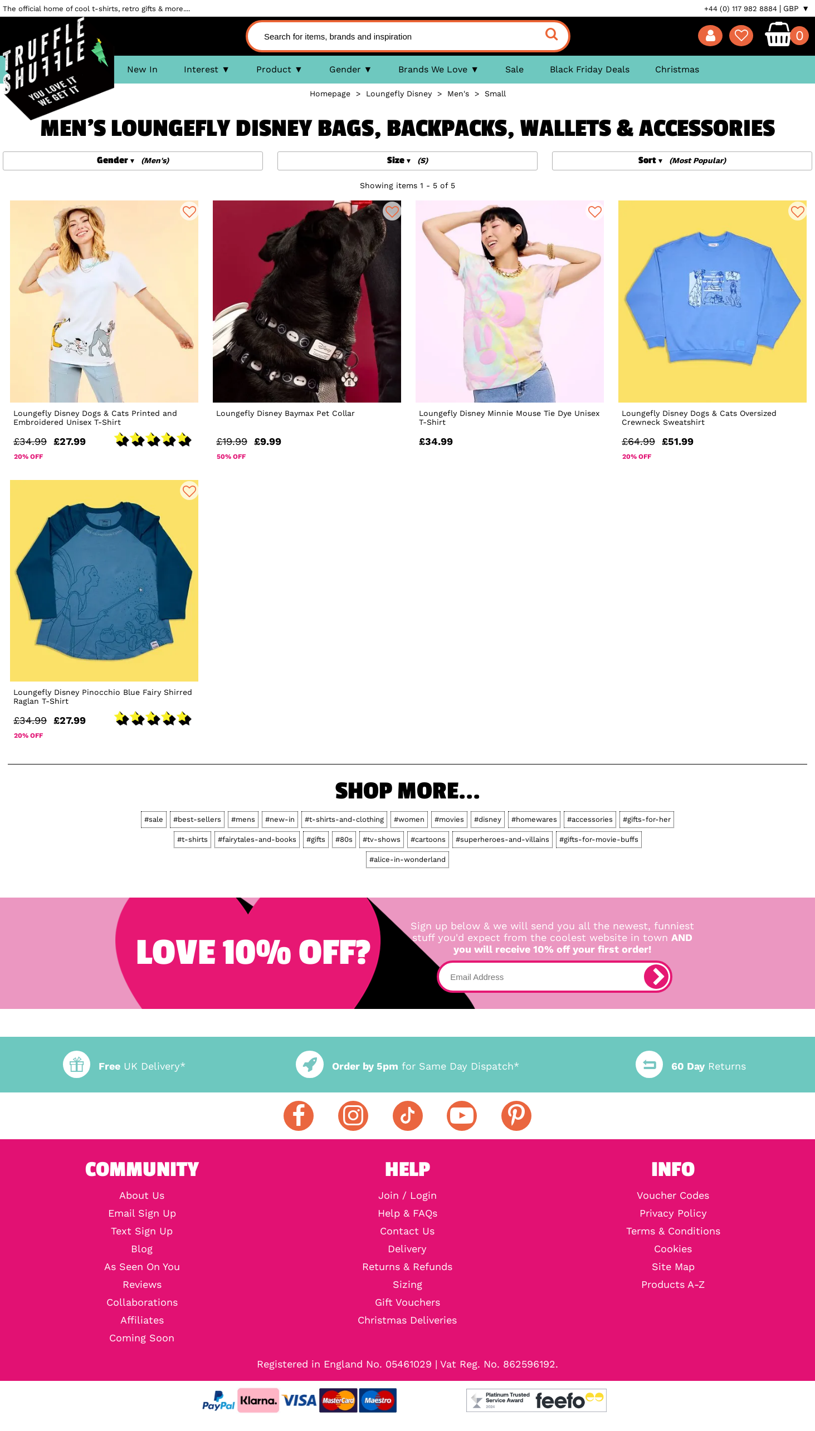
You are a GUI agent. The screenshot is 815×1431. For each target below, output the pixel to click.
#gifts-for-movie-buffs (598, 839)
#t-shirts (192, 839)
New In (142, 69)
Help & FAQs (407, 1213)
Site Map (673, 1267)
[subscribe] (656, 976)
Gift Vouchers (407, 1302)
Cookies (673, 1249)
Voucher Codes (673, 1195)
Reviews (142, 1285)
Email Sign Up (142, 1213)
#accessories (590, 819)
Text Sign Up (142, 1231)
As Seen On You (142, 1267)
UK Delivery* (124, 1066)
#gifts (315, 839)
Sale (514, 69)
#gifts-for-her (647, 819)
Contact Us (407, 1231)
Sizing (407, 1285)
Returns (691, 1066)
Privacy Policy (673, 1213)
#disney (487, 819)
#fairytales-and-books (257, 839)
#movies (449, 819)
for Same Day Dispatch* (407, 1066)
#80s (344, 839)
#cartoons (428, 839)
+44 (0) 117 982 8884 (740, 8)
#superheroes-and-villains (502, 839)
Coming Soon (141, 1338)
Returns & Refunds (407, 1267)
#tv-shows (382, 839)
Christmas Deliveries (407, 1320)
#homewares (534, 819)
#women (409, 819)
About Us (141, 1195)
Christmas (677, 69)
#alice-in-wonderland (407, 859)
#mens (243, 819)
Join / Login (407, 1195)
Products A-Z (673, 1285)
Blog (142, 1249)
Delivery (407, 1249)
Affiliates (142, 1320)
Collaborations (142, 1302)
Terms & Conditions (673, 1231)
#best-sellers (197, 819)
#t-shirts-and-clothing (344, 819)
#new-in (280, 819)
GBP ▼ (796, 8)
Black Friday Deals (589, 69)
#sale (153, 819)
